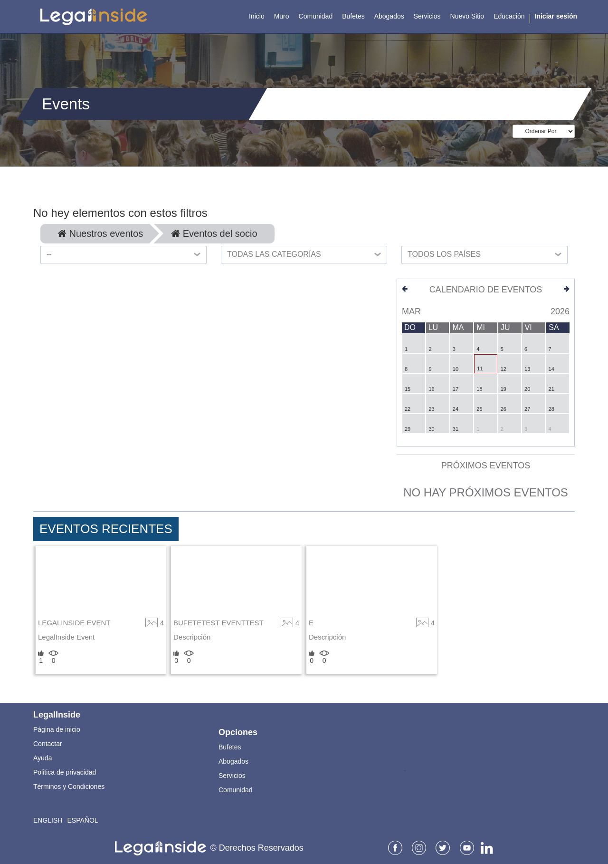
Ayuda (42, 758)
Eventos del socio (214, 233)
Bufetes (229, 747)
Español (82, 820)
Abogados (233, 761)
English (47, 820)
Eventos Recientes (105, 529)
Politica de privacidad (64, 772)
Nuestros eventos (100, 233)
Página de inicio (56, 729)
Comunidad (235, 790)
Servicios (232, 775)
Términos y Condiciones (68, 786)
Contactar (47, 744)
